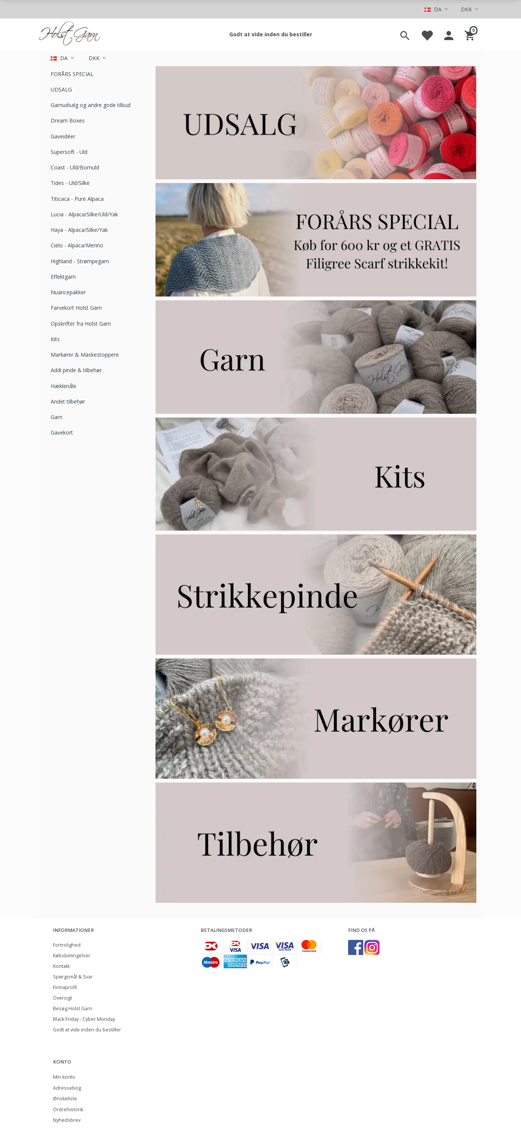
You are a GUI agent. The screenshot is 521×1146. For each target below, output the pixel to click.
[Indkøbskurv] (470, 34)
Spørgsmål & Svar (73, 977)
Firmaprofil (65, 987)
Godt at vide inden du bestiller (270, 34)
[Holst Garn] (69, 34)
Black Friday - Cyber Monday (84, 1019)
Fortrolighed (67, 945)
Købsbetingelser (71, 955)
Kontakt (61, 966)
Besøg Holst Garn (72, 1008)
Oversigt (62, 998)
